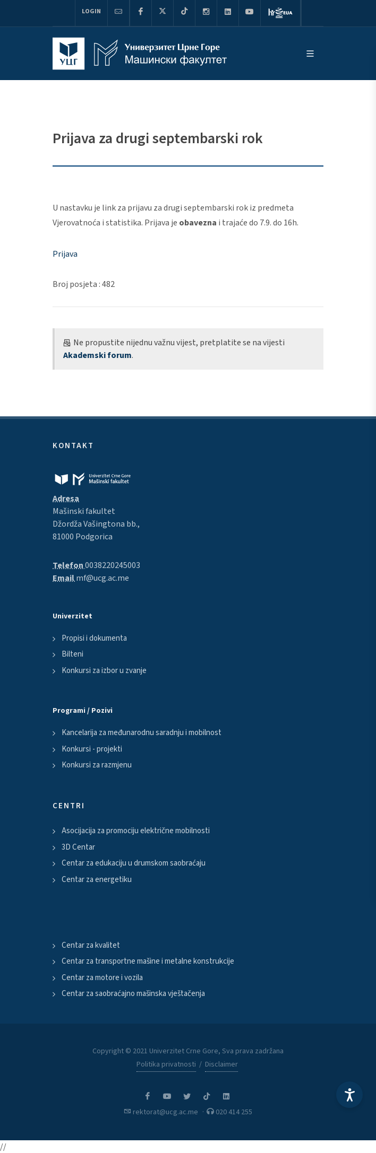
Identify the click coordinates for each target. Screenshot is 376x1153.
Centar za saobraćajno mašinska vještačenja (133, 993)
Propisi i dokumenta (94, 638)
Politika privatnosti (166, 1064)
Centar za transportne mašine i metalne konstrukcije (148, 961)
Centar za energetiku (97, 879)
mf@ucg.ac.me (102, 578)
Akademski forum (97, 355)
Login (91, 11)
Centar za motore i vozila (102, 977)
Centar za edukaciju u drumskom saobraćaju (134, 863)
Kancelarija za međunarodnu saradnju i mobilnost (141, 732)
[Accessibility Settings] (349, 1094)
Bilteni (72, 654)
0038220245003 (112, 565)
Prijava (65, 254)
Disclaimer (221, 1064)
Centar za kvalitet (91, 945)
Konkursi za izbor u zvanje (104, 670)
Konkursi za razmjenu (97, 765)
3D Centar (78, 847)
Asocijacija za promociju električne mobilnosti (136, 830)
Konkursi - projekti (92, 749)
